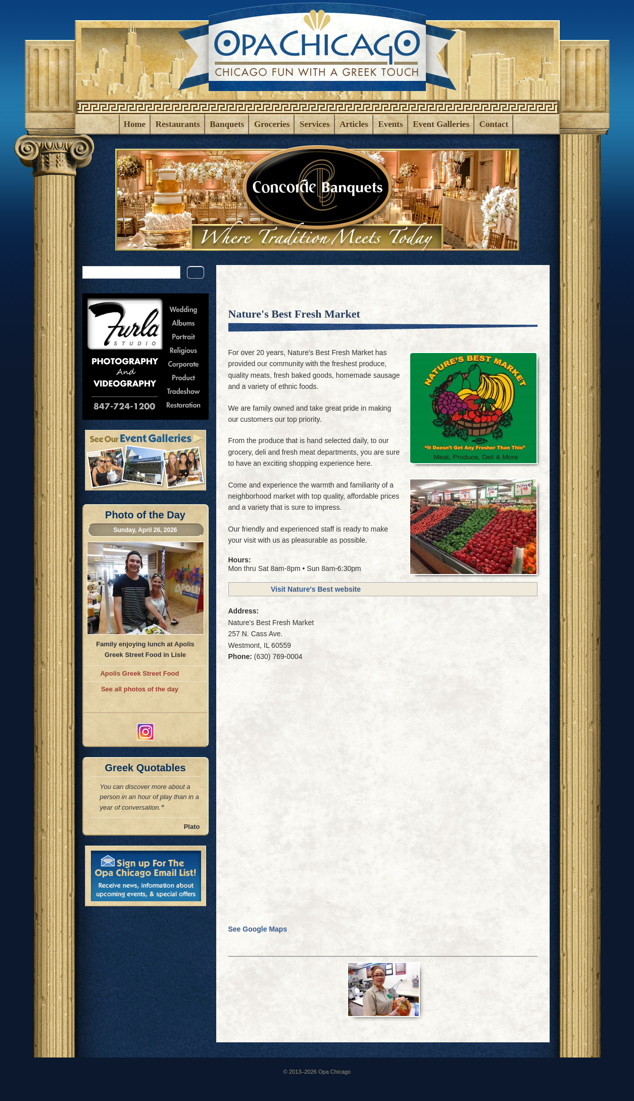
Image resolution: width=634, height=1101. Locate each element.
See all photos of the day (139, 689)
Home (134, 124)
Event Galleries (441, 124)
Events (390, 124)
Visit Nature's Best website (316, 589)
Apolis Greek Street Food (139, 673)
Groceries (271, 124)
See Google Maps (261, 929)
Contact (494, 124)
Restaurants (178, 124)
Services (314, 124)
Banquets (227, 124)
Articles (353, 124)
